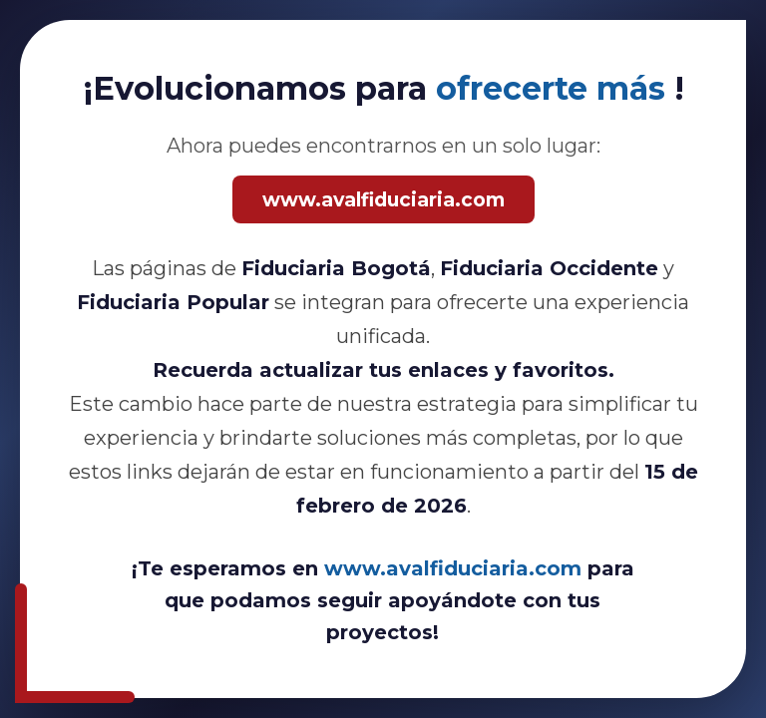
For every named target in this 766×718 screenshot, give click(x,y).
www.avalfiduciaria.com (383, 199)
